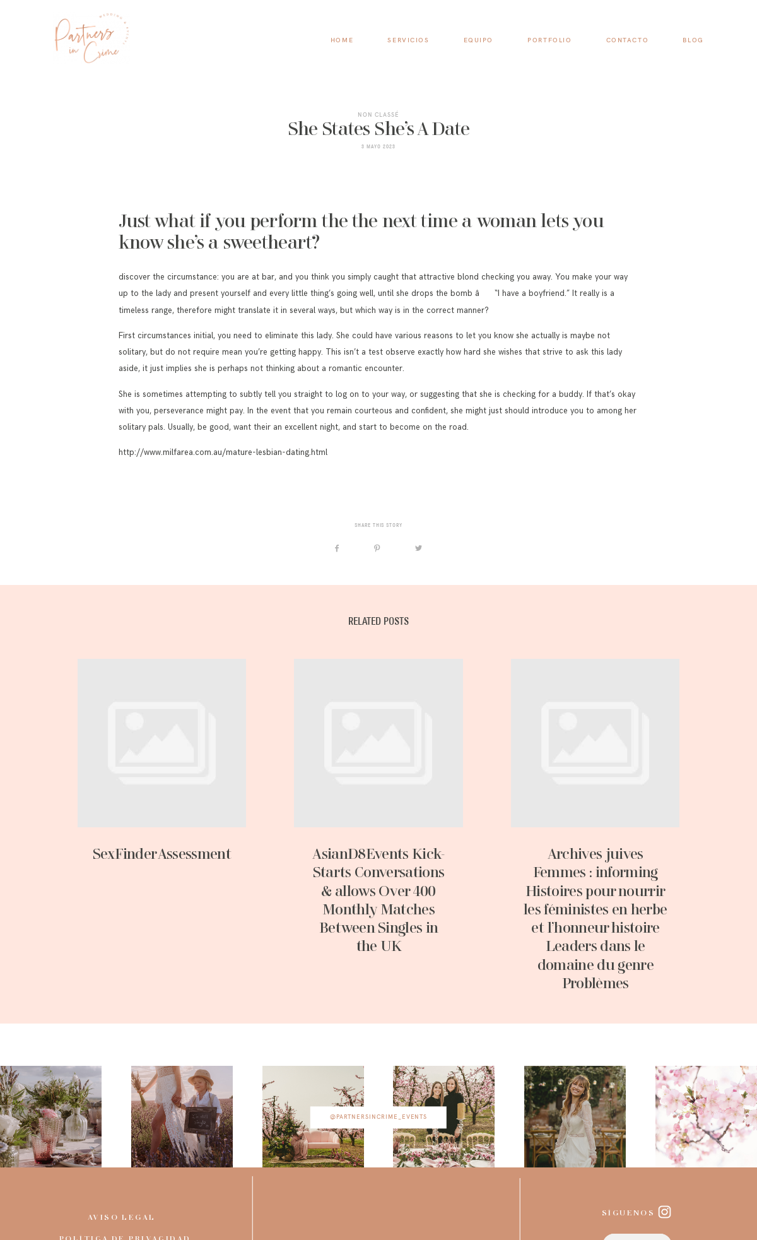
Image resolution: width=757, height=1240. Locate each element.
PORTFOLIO (549, 40)
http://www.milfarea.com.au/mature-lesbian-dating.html (223, 452)
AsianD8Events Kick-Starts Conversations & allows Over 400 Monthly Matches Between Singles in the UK (378, 826)
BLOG (693, 40)
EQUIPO (478, 40)
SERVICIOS (408, 40)
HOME (342, 40)
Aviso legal (122, 1218)
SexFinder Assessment (162, 826)
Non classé (378, 114)
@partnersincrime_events (379, 1117)
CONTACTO (627, 40)
